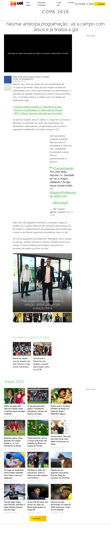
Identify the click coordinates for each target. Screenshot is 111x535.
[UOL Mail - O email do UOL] (82, 4)
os (61, 106)
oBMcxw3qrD (60, 202)
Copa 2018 (55, 11)
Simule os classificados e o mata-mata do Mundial (38, 110)
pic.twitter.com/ (58, 195)
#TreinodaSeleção (62, 168)
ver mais (38, 518)
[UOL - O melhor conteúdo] (16, 4)
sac (76, 4)
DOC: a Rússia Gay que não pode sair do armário (38, 113)
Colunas (71, 3)
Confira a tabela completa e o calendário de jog (37, 106)
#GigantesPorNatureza (63, 192)
